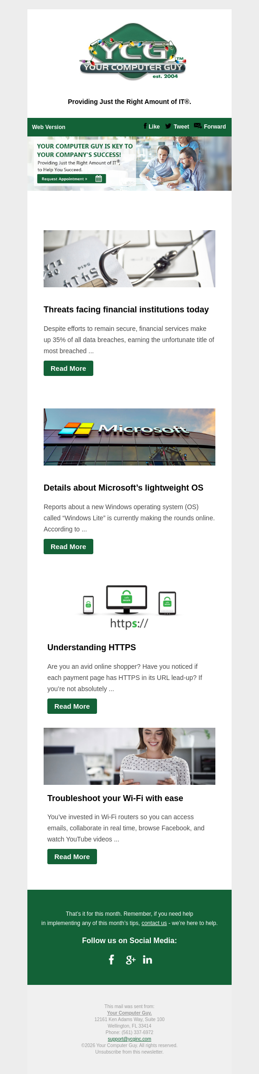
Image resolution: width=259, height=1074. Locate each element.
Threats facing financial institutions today (126, 309)
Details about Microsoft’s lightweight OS (123, 487)
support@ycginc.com (129, 1039)
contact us (154, 923)
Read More (68, 368)
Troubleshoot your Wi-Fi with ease (115, 798)
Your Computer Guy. (129, 1013)
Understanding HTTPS (91, 647)
